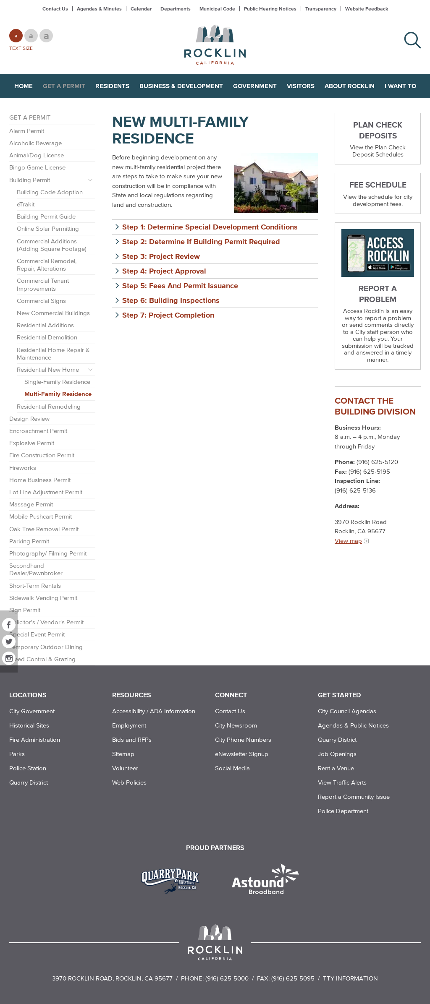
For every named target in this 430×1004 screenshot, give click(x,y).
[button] (215, 227)
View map (348, 540)
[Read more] (377, 253)
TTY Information (350, 978)
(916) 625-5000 (227, 978)
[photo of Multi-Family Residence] (276, 183)
